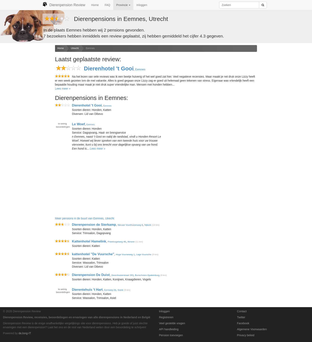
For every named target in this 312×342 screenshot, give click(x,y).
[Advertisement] (26, 108)
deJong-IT (25, 333)
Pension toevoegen (171, 335)
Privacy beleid (245, 335)
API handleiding (169, 329)
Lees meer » (63, 88)
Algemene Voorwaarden (252, 329)
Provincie (123, 5)
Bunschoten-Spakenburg (147, 275)
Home (95, 5)
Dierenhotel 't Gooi (109, 68)
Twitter (241, 317)
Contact (242, 311)
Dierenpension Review (63, 4)
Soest (120, 290)
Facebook (243, 323)
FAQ (107, 5)
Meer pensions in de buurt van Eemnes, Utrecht (84, 218)
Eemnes (90, 48)
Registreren (166, 317)
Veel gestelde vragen (172, 323)
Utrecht (75, 48)
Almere (130, 241)
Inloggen (141, 5)
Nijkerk (147, 225)
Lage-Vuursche (143, 254)
